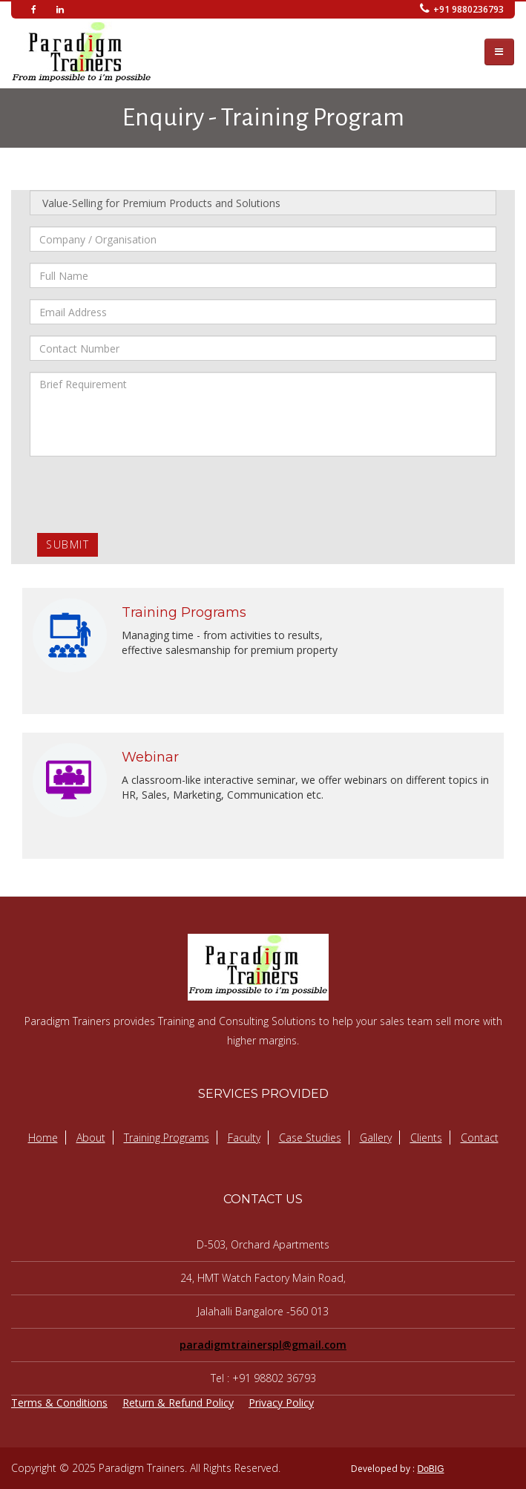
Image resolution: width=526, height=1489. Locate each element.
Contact (480, 1137)
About (90, 1137)
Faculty (244, 1137)
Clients (426, 1137)
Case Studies (310, 1137)
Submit (67, 544)
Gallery (376, 1137)
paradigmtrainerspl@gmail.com (263, 1345)
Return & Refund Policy (178, 1402)
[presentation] (142, 497)
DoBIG (430, 1469)
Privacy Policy (281, 1402)
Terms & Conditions (59, 1402)
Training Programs (166, 1137)
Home (43, 1137)
